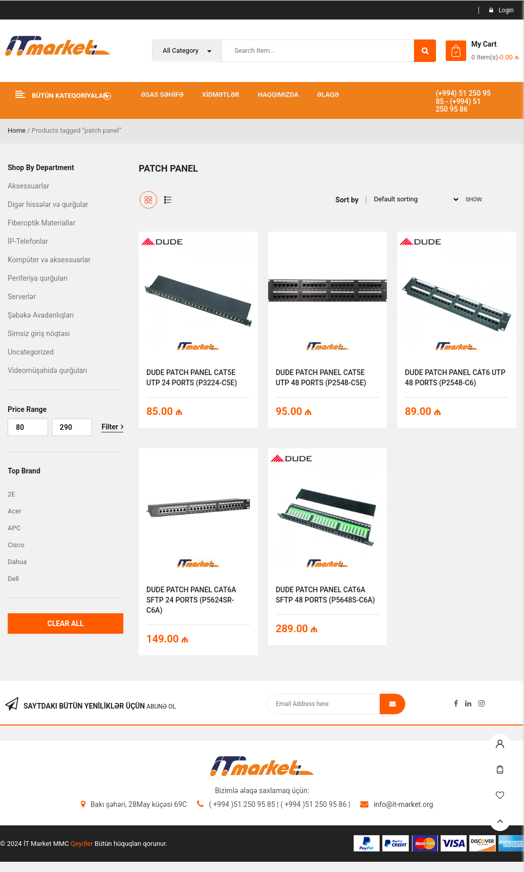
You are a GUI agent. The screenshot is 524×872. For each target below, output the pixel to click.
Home (17, 130)
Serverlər (22, 297)
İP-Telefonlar (28, 241)
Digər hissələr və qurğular (48, 204)
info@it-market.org (403, 804)
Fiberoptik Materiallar (41, 223)
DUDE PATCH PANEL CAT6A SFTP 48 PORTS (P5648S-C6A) (325, 595)
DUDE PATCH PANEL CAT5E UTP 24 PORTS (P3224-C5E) (191, 377)
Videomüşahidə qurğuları (47, 370)
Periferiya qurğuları (38, 278)
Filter (109, 427)
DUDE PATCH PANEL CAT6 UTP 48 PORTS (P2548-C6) (455, 377)
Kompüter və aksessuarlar (49, 260)
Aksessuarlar (28, 186)
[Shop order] (413, 199)
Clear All (65, 623)
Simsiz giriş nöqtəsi (39, 333)
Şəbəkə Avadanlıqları (41, 315)
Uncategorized (31, 352)
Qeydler (82, 843)
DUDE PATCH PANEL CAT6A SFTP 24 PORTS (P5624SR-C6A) (191, 600)
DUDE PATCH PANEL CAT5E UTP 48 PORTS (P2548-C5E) (321, 377)
